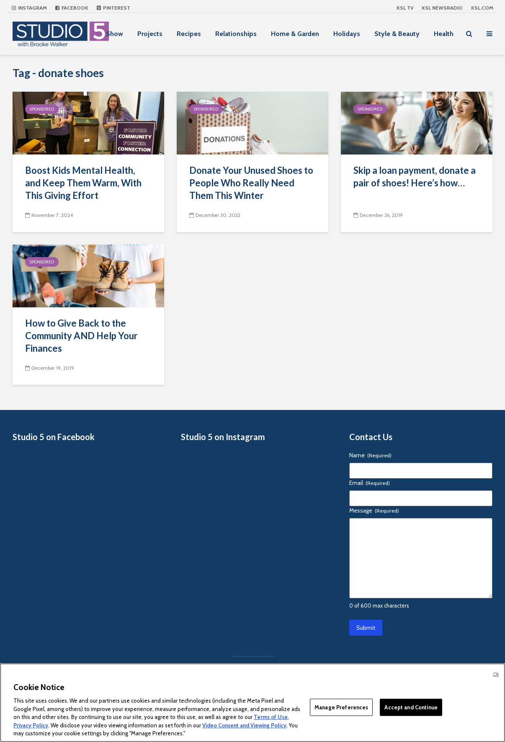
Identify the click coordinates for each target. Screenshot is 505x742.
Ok (496, 674)
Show (114, 34)
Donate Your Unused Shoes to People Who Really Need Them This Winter (251, 183)
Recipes (189, 34)
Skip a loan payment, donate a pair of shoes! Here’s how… (414, 176)
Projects (149, 34)
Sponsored (42, 109)
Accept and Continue (410, 706)
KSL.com (482, 8)
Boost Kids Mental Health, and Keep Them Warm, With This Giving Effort (83, 183)
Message (374, 510)
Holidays (346, 34)
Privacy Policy (30, 725)
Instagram (29, 8)
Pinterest (113, 8)
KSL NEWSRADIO (442, 8)
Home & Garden (295, 34)
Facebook (71, 8)
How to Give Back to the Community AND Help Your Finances (81, 335)
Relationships (236, 34)
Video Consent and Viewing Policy (244, 725)
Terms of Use (271, 717)
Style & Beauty (397, 34)
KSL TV (405, 8)
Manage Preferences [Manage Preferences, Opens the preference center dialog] (341, 706)
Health (443, 34)
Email (369, 483)
